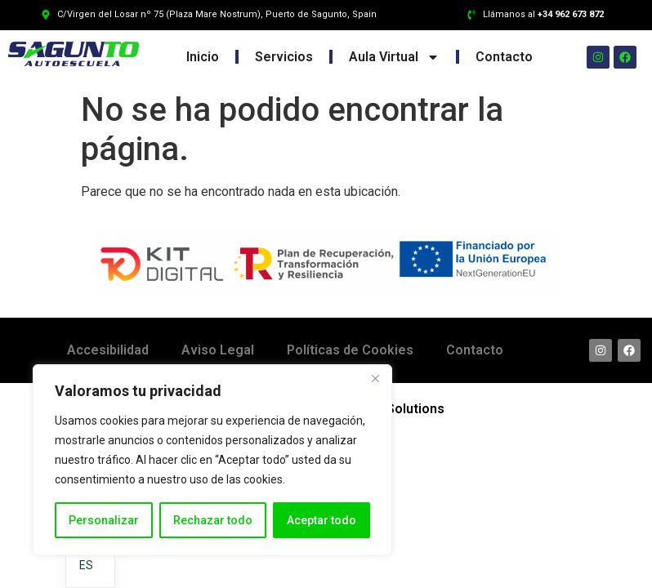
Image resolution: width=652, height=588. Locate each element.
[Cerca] (375, 378)
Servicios (284, 57)
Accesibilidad (108, 350)
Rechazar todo (212, 520)
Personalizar (104, 520)
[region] (212, 459)
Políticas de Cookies (350, 350)
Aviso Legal (217, 350)
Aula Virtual (394, 57)
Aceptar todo (321, 520)
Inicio (202, 57)
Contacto (504, 57)
